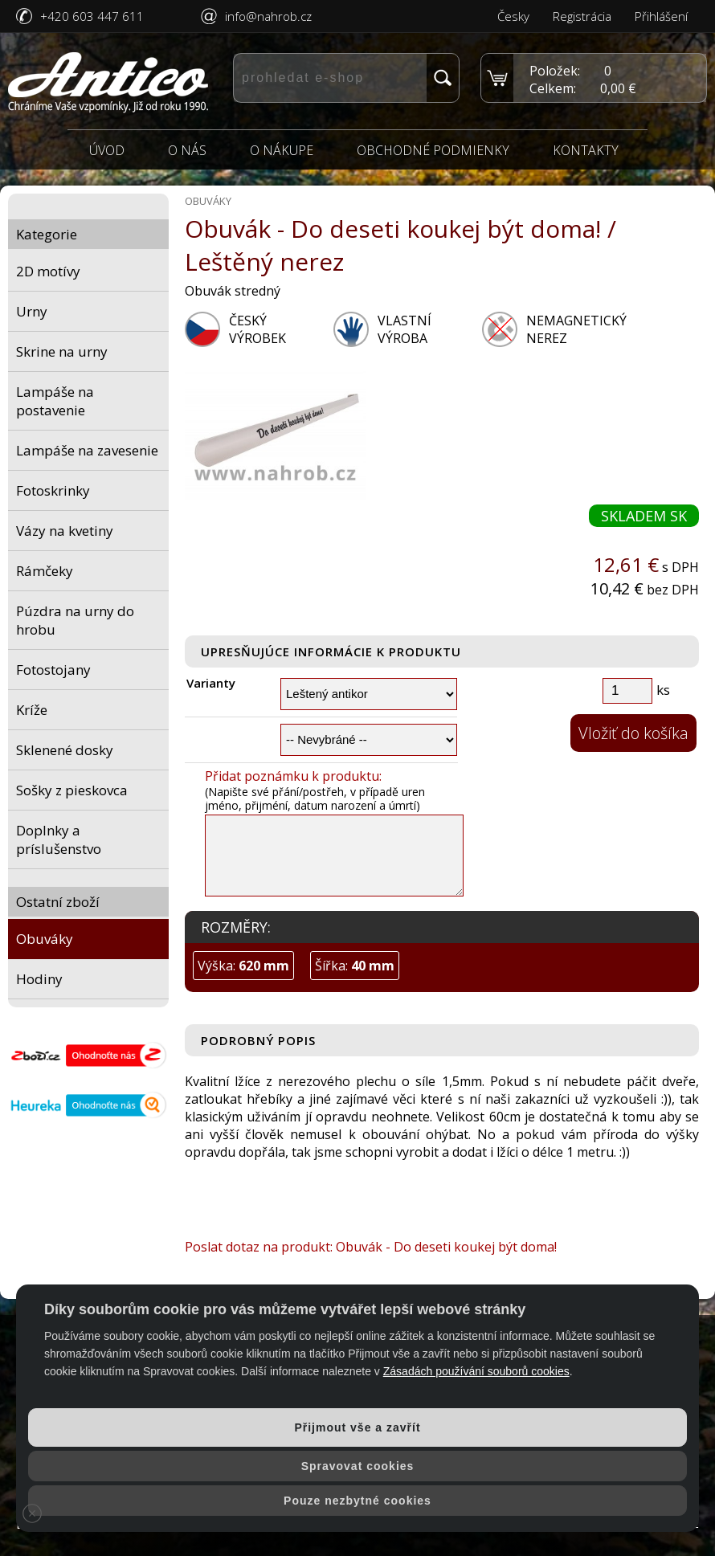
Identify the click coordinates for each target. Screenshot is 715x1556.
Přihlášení (661, 16)
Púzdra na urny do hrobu (75, 620)
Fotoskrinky (53, 490)
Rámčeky (44, 571)
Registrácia (582, 16)
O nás (187, 150)
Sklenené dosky (64, 750)
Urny (31, 311)
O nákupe (281, 150)
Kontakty (586, 150)
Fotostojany (53, 669)
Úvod (107, 150)
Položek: (554, 71)
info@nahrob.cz (268, 16)
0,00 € (618, 88)
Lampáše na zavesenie (87, 450)
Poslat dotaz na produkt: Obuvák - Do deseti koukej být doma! (371, 1247)
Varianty (210, 683)
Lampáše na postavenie (55, 400)
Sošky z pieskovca (72, 790)
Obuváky (44, 938)
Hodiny (39, 979)
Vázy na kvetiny (64, 530)
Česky (513, 16)
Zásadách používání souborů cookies (476, 1371)
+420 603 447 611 (92, 16)
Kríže (31, 709)
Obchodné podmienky (433, 150)
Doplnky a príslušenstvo (58, 839)
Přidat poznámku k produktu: (293, 776)
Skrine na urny (62, 351)
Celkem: (552, 88)
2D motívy (48, 271)
